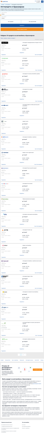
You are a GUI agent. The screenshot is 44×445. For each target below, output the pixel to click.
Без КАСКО (37, 360)
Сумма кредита (4, 12)
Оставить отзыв (37, 369)
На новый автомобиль (26, 426)
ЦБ (35, 1)
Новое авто (22, 360)
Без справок (10, 21)
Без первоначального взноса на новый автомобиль (8, 431)
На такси (23, 424)
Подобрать (22, 25)
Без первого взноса (29, 360)
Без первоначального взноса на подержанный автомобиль (10, 429)
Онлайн (2, 360)
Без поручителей (32, 21)
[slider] (0, 15)
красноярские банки (37, 383)
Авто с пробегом (15, 360)
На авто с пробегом (25, 428)
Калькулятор (7, 360)
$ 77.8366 (38, 1)
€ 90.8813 (38, 2)
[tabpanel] (11, 427)
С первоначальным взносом (6, 426)
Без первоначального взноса (6, 424)
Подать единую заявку (22, 29)
